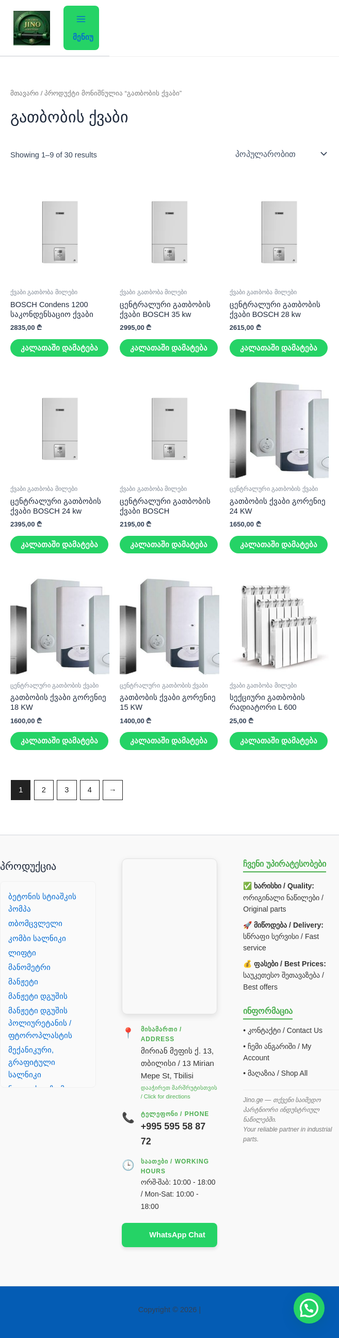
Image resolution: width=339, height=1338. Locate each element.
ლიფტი (22, 953)
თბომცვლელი (35, 923)
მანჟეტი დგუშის (38, 996)
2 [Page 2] (44, 790)
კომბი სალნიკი (37, 938)
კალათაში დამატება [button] (59, 348)
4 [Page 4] (90, 790)
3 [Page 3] (66, 790)
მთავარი (24, 93)
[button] (309, 1308)
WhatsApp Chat (177, 1235)
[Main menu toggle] (81, 28)
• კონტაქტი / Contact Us (282, 1030)
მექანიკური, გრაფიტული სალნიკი (31, 1062)
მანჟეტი (23, 982)
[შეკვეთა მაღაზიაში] (280, 154)
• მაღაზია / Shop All (275, 1073)
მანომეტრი (29, 967)
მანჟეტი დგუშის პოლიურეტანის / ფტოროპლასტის (40, 1023)
